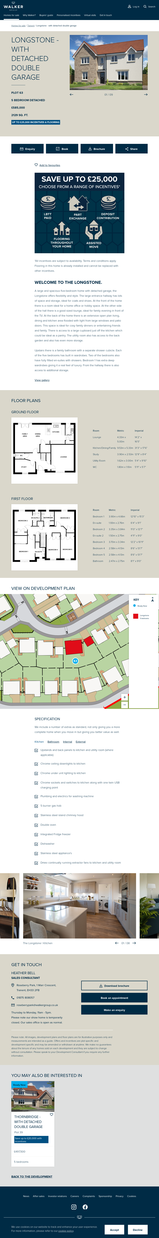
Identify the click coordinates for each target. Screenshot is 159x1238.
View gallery (42, 380)
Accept (114, 1230)
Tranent (30, 25)
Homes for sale (18, 25)
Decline (138, 1230)
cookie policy (65, 1231)
